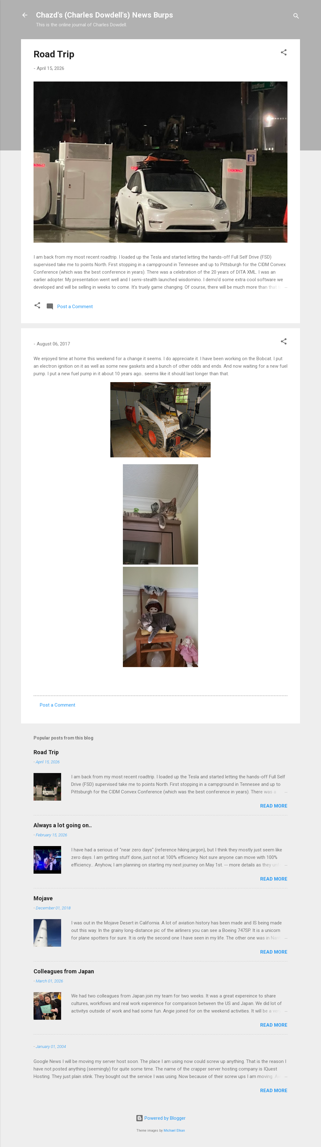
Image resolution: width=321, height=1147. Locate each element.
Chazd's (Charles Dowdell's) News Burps (104, 15)
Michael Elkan (174, 1131)
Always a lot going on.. (63, 825)
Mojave (43, 898)
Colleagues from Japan (64, 971)
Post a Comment (57, 705)
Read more (273, 806)
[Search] (296, 17)
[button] (283, 53)
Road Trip (54, 54)
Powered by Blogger (161, 1118)
